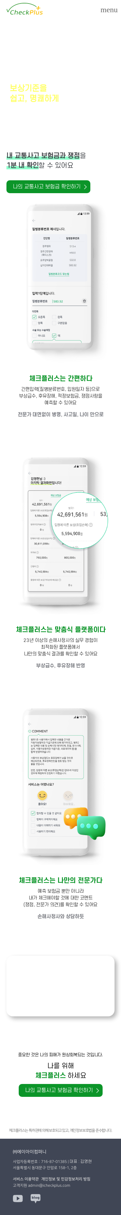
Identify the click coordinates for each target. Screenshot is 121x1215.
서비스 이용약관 (26, 1179)
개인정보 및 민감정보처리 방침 (65, 1179)
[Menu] (109, 9)
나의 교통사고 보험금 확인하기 (47, 187)
